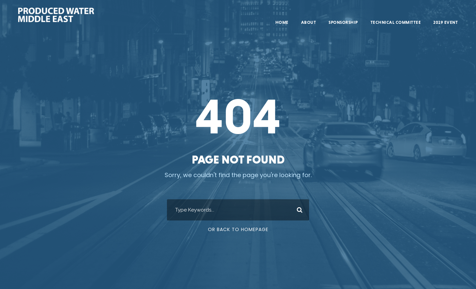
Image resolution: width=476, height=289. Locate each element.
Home (282, 22)
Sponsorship (343, 22)
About (308, 22)
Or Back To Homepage (238, 229)
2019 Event (445, 22)
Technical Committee (396, 22)
